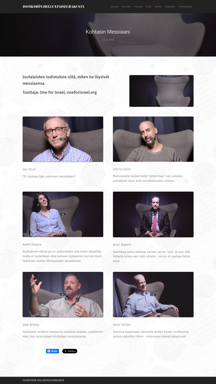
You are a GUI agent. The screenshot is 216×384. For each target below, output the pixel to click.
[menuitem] (156, 6)
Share (52, 351)
